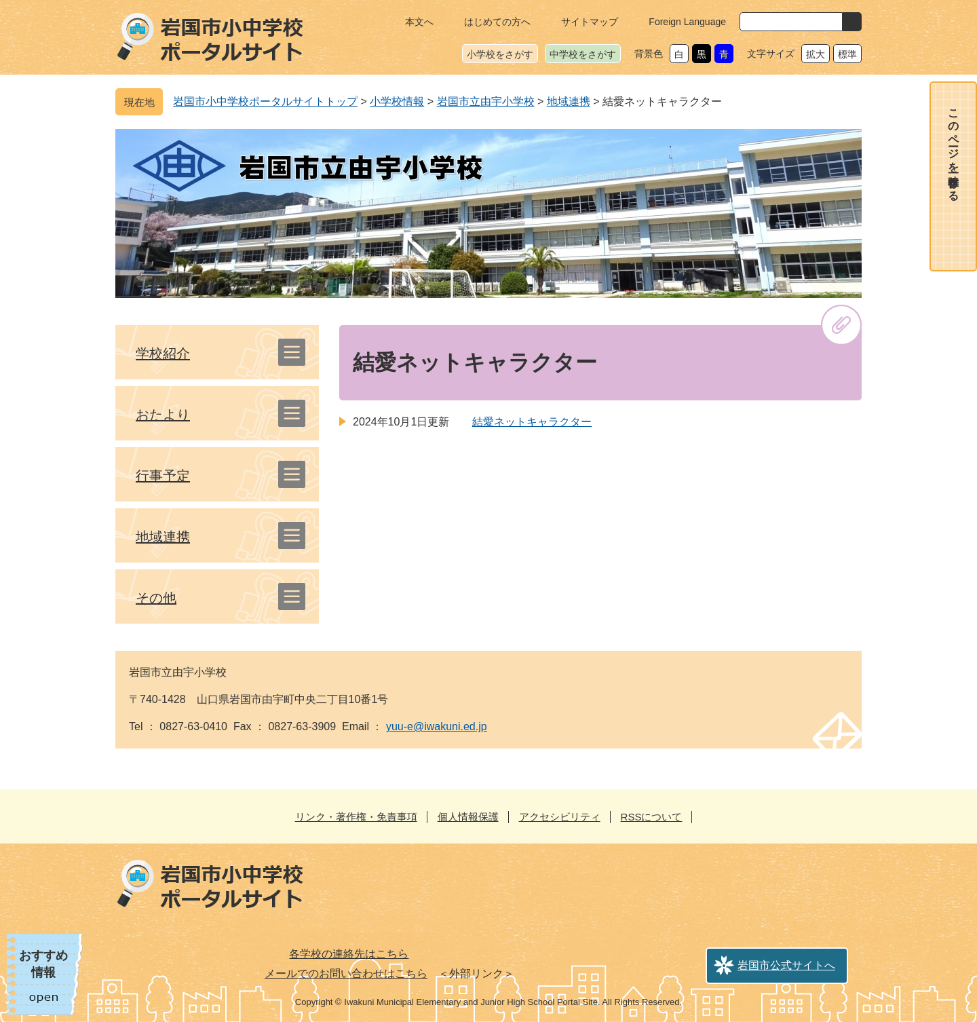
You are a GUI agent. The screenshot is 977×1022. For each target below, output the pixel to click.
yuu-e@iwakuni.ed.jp (436, 726)
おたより (163, 414)
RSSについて (652, 816)
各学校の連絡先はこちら (348, 954)
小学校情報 (397, 101)
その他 (156, 597)
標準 (847, 54)
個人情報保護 (468, 816)
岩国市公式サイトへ (786, 965)
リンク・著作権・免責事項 (356, 816)
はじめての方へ (497, 21)
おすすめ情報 (43, 964)
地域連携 (568, 101)
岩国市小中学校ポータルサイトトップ (265, 101)
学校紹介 (163, 353)
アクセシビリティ (559, 816)
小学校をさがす (500, 54)
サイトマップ (589, 21)
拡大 (815, 54)
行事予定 (163, 475)
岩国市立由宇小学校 (486, 101)
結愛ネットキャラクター (532, 422)
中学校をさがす (583, 54)
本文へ (419, 21)
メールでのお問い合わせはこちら (346, 973)
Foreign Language (687, 21)
